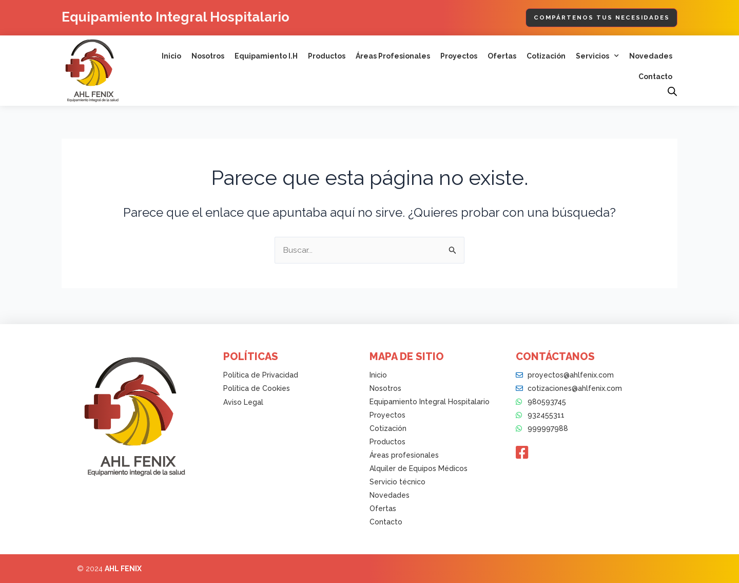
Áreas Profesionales (393, 56)
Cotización (546, 56)
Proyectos (458, 56)
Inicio (171, 56)
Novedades (650, 56)
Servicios (597, 56)
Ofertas (502, 56)
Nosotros (207, 56)
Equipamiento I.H (266, 56)
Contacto (655, 77)
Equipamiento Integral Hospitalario (184, 16)
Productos (326, 56)
